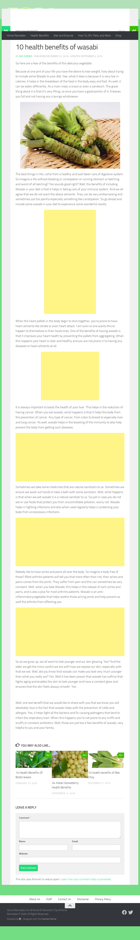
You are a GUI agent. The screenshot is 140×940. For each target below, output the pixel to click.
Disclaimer (83, 913)
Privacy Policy (103, 913)
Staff (49, 913)
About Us (34, 913)
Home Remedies (16, 35)
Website (23, 867)
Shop (118, 35)
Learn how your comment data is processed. (86, 893)
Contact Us (64, 913)
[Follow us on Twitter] (130, 926)
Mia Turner (25, 70)
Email (75, 855)
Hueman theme (48, 932)
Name (22, 855)
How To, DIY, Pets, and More (94, 35)
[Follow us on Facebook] (124, 926)
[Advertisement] (70, 276)
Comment (25, 831)
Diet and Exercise (63, 35)
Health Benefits (39, 35)
